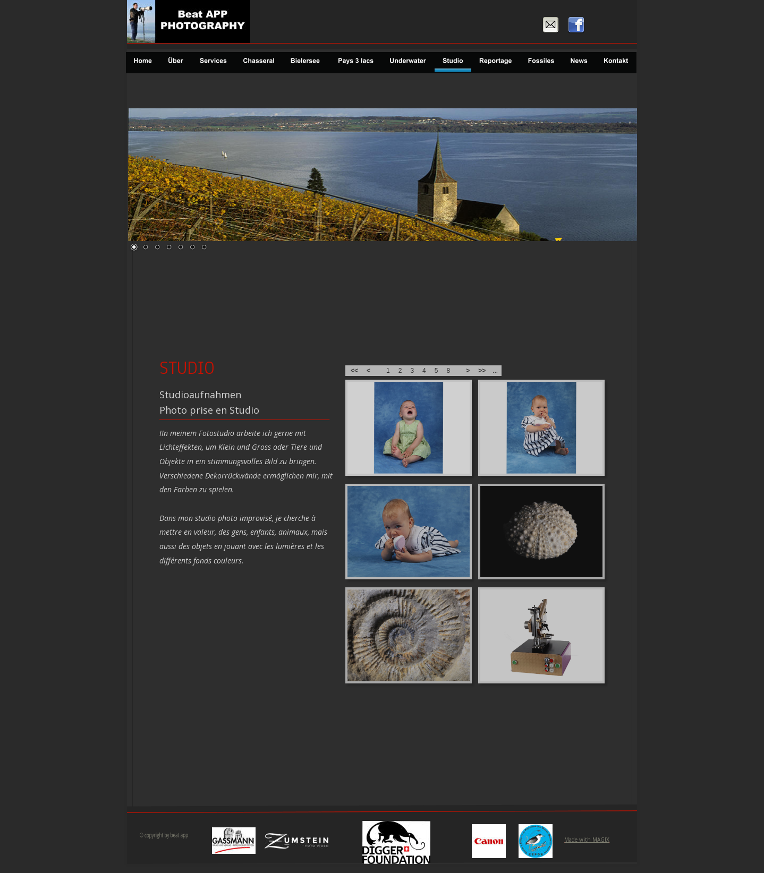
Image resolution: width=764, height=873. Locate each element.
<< (354, 370)
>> (482, 370)
